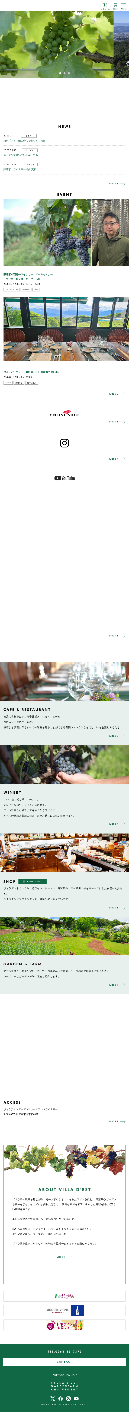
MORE (113, 183)
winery (64, 764)
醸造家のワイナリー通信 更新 (20, 169)
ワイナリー (30, 165)
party (8, 383)
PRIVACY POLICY (64, 1374)
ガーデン (30, 150)
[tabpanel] (64, 44)
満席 (36, 289)
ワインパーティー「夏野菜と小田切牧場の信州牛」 (32, 372)
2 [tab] (64, 73)
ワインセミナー (11, 289)
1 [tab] (60, 73)
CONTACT (64, 1361)
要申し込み (31, 383)
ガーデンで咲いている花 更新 (21, 155)
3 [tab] (69, 73)
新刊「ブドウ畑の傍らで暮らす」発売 (24, 140)
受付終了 (26, 289)
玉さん (29, 136)
